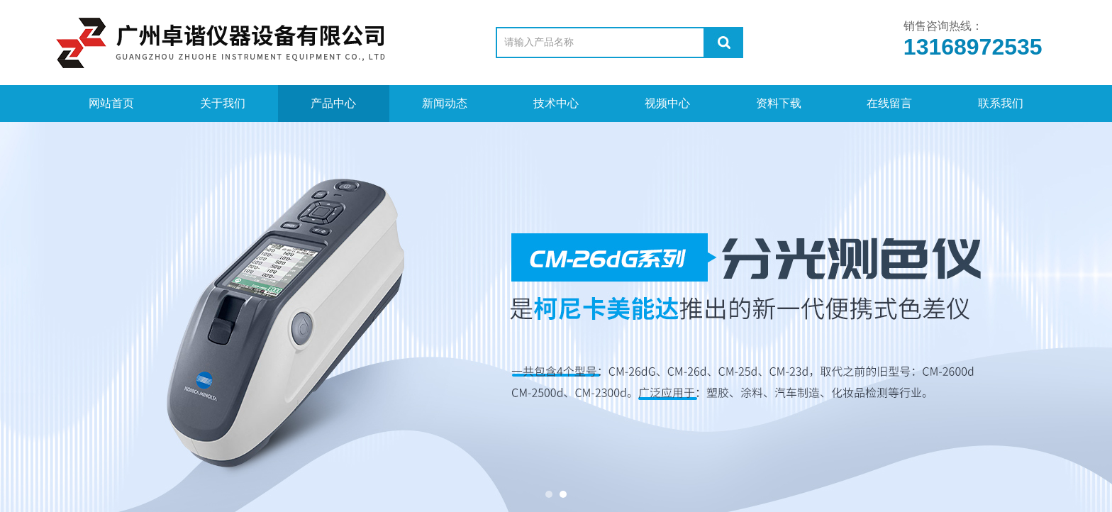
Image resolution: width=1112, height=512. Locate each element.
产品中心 (333, 103)
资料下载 (778, 103)
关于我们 (222, 103)
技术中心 (556, 103)
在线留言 (889, 103)
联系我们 (1000, 103)
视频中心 (667, 103)
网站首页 (111, 103)
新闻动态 (444, 103)
